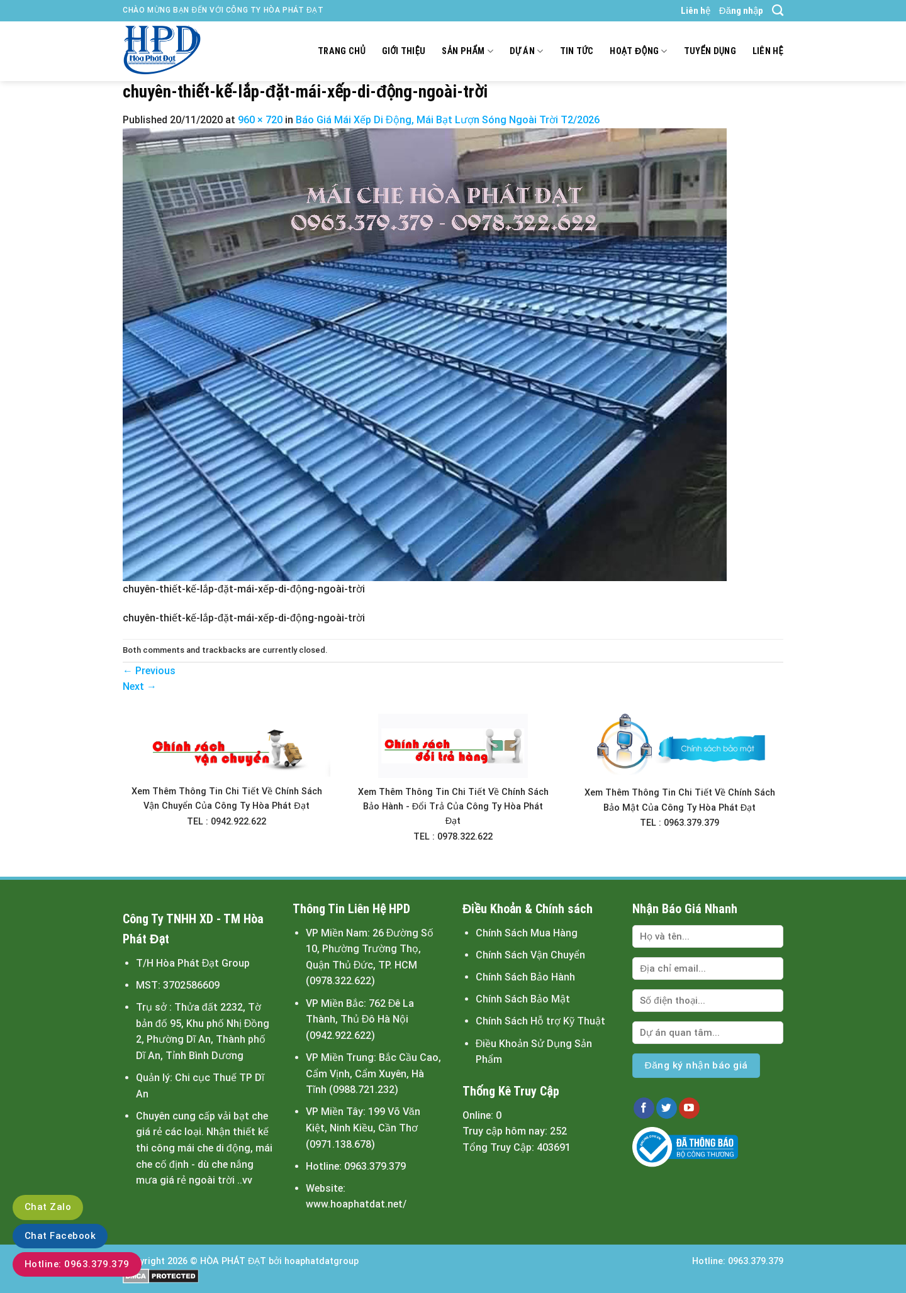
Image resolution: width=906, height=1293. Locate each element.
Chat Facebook (60, 1235)
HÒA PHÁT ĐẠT (233, 1261)
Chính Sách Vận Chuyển (530, 955)
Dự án (527, 51)
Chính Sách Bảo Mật (523, 999)
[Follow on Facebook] (644, 1108)
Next (140, 686)
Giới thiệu (404, 51)
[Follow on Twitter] (666, 1108)
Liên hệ (695, 10)
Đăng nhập (741, 10)
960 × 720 (260, 120)
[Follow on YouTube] (689, 1108)
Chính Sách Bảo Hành (525, 977)
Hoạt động (638, 51)
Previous (149, 671)
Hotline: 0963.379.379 (77, 1264)
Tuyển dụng (710, 51)
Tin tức (577, 51)
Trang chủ (342, 51)
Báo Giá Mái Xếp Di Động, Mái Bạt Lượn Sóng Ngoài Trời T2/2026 (448, 120)
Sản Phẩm (467, 51)
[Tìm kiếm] (777, 11)
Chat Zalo (48, 1207)
